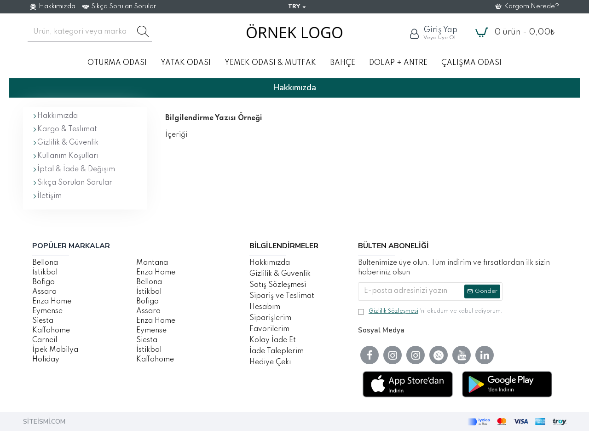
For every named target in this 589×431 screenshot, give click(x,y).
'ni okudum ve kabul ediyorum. (430, 311)
